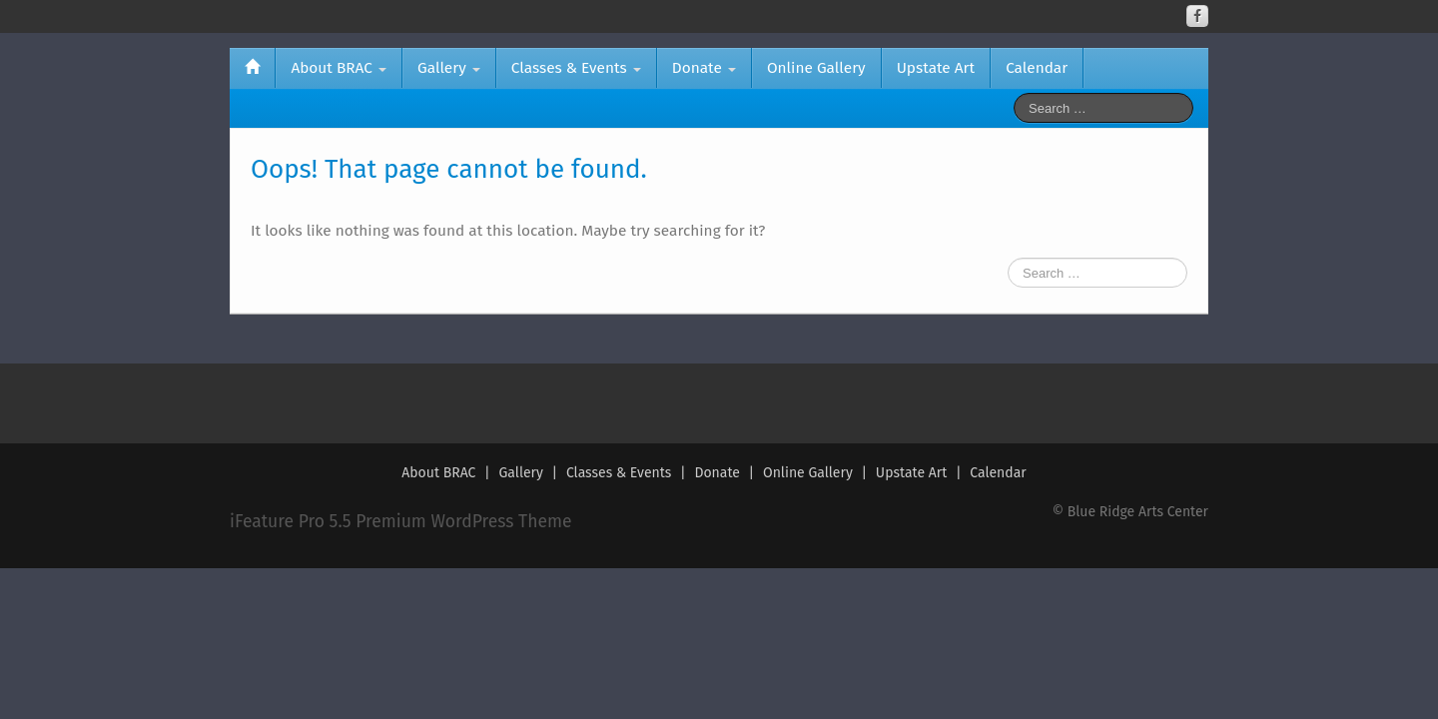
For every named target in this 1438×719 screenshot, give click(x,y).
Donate (704, 68)
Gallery (448, 68)
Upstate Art (936, 68)
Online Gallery (816, 68)
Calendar (1037, 68)
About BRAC (338, 68)
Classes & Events (576, 68)
